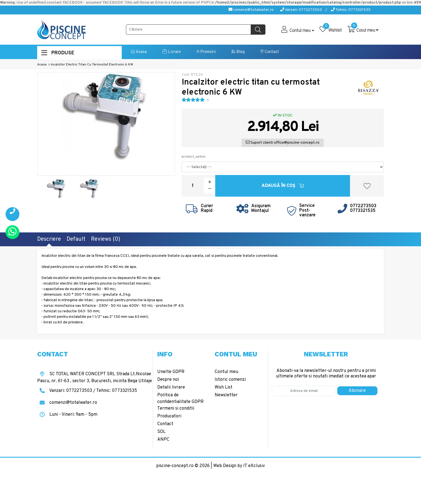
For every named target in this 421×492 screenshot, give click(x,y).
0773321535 (363, 211)
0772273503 (363, 206)
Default (76, 239)
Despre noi (168, 379)
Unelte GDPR (170, 372)
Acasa (139, 52)
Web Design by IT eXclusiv (239, 466)
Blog (238, 52)
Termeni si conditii (175, 408)
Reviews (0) (105, 239)
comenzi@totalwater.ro (251, 9)
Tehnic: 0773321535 (351, 9)
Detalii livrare (171, 387)
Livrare (172, 52)
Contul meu (226, 372)
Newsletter (226, 395)
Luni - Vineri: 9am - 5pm (67, 414)
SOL (161, 432)
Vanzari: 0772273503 (301, 9)
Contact (269, 52)
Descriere (49, 239)
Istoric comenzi (230, 379)
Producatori (169, 416)
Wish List (223, 387)
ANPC (163, 439)
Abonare (357, 391)
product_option (194, 156)
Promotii (206, 52)
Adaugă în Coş (283, 186)
